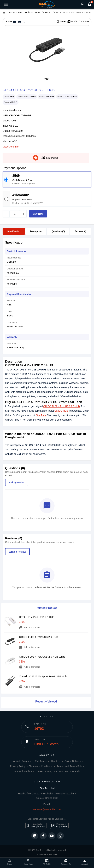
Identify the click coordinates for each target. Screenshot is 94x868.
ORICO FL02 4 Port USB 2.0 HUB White (42, 656)
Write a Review (17, 551)
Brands (76, 771)
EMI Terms (40, 761)
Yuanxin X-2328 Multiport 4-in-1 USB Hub (43, 676)
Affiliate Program (22, 761)
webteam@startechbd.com (47, 809)
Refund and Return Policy (70, 766)
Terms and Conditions (40, 766)
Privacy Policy (17, 766)
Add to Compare (78, 21)
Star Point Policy (23, 771)
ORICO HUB (61, 410)
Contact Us (62, 771)
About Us (56, 761)
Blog (49, 771)
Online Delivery (72, 761)
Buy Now (38, 213)
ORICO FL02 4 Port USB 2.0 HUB (61, 406)
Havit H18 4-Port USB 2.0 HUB (37, 617)
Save (61, 21)
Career (39, 771)
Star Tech (41, 415)
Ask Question (16, 482)
